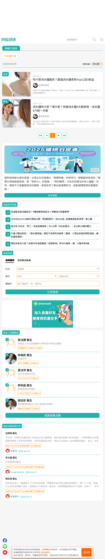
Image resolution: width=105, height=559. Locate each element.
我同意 (86, 552)
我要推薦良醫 (52, 415)
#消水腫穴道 (10, 56)
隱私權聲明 (45, 552)
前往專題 (52, 195)
